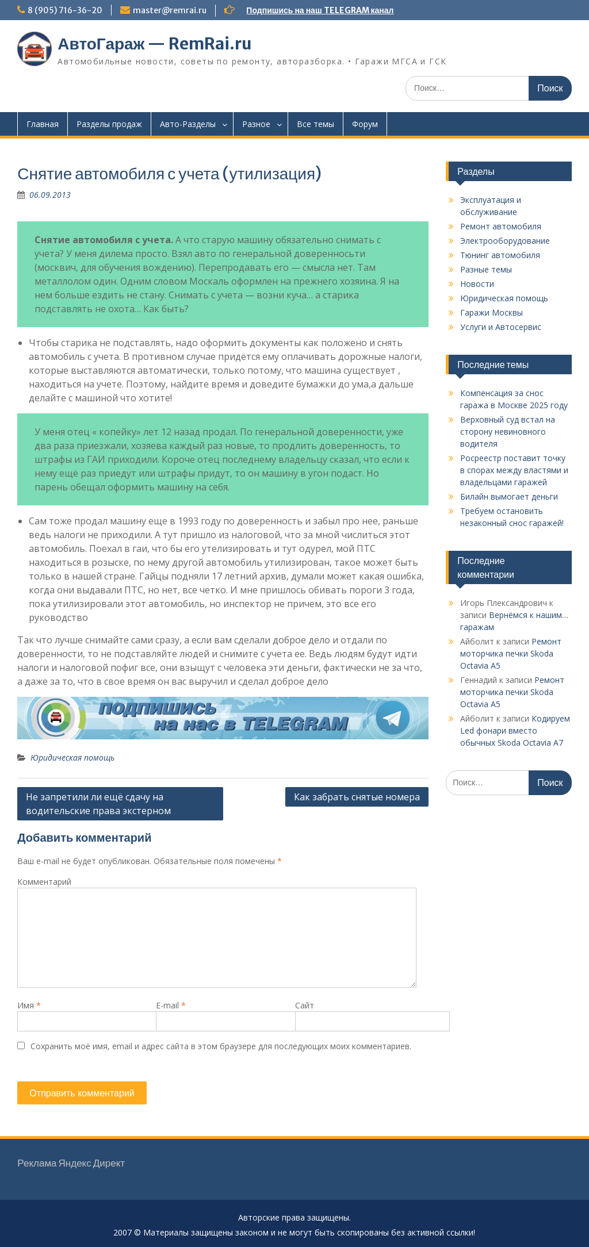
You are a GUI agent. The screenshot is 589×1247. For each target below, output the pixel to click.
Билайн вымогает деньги (509, 496)
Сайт (304, 1005)
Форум (365, 123)
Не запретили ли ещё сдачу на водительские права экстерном (98, 804)
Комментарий (44, 881)
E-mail (171, 1005)
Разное (256, 123)
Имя (29, 1005)
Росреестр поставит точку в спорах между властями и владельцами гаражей (514, 470)
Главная (42, 123)
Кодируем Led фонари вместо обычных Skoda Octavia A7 (515, 730)
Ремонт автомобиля (500, 226)
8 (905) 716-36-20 (65, 10)
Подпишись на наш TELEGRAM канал (319, 10)
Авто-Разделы (188, 123)
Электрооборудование (505, 240)
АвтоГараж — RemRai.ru (155, 43)
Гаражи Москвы (491, 312)
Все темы (315, 123)
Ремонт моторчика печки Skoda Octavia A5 (510, 653)
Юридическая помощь (72, 757)
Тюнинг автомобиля (500, 255)
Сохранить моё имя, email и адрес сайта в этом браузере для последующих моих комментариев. (220, 1046)
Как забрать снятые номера (357, 797)
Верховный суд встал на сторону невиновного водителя (507, 431)
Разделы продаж (109, 123)
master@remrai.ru (169, 10)
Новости (477, 283)
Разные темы (486, 269)
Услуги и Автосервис (500, 326)
